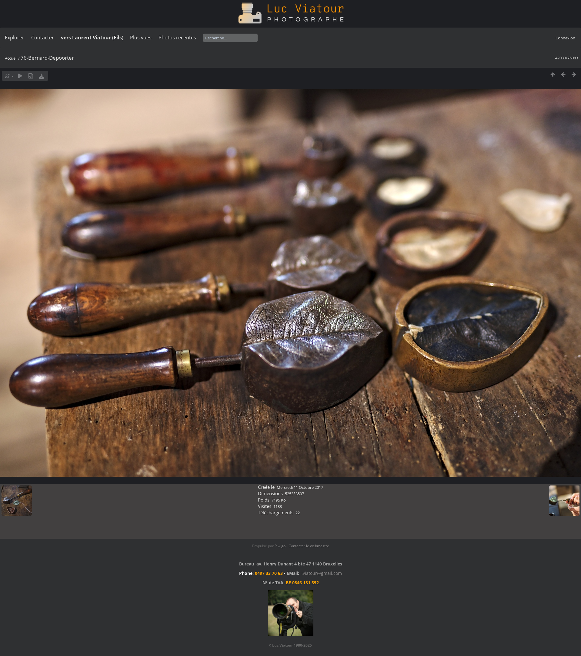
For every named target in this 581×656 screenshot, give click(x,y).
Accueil (11, 58)
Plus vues (141, 37)
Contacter (42, 37)
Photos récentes (177, 37)
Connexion (565, 38)
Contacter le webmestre (309, 545)
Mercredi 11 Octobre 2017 (300, 487)
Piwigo (280, 545)
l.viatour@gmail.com (321, 573)
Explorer (14, 37)
